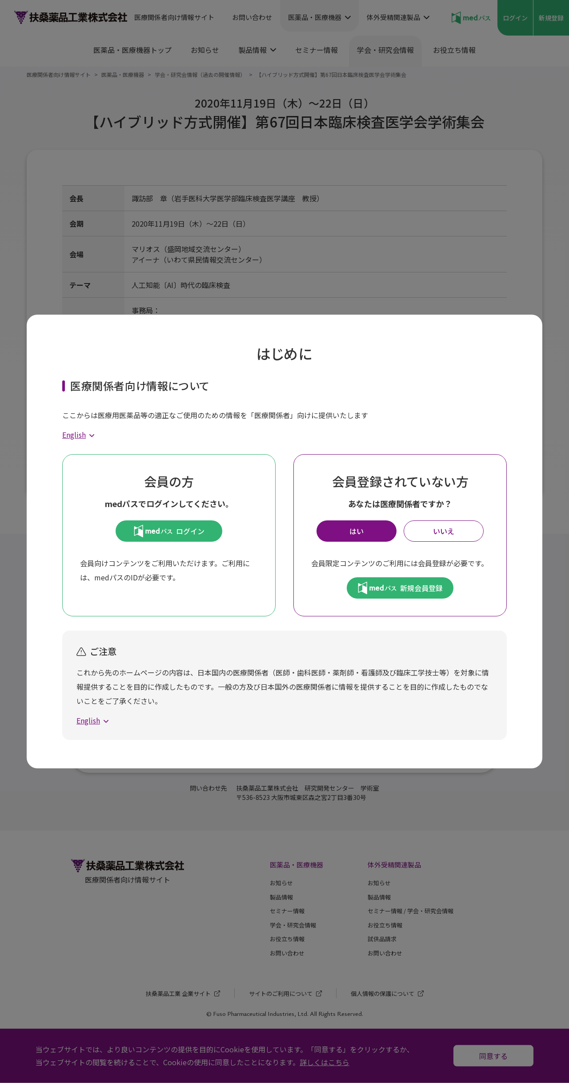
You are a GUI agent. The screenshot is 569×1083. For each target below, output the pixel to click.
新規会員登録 (400, 588)
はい (356, 531)
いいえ (443, 531)
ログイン (169, 531)
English (74, 434)
